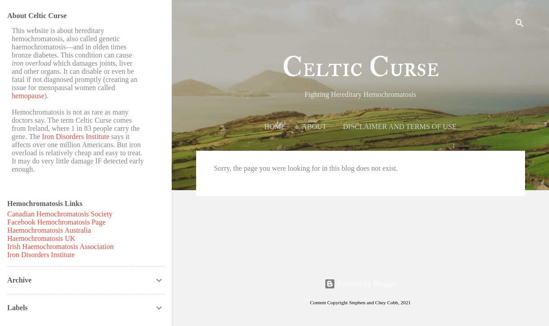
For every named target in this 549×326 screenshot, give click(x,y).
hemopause (28, 96)
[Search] (519, 24)
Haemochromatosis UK (41, 238)
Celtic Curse (360, 67)
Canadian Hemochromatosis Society (60, 214)
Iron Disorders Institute (75, 136)
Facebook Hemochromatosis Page (56, 222)
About (314, 126)
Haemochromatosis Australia (49, 230)
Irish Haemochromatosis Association (60, 246)
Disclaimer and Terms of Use (399, 126)
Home (275, 126)
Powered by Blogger (360, 284)
